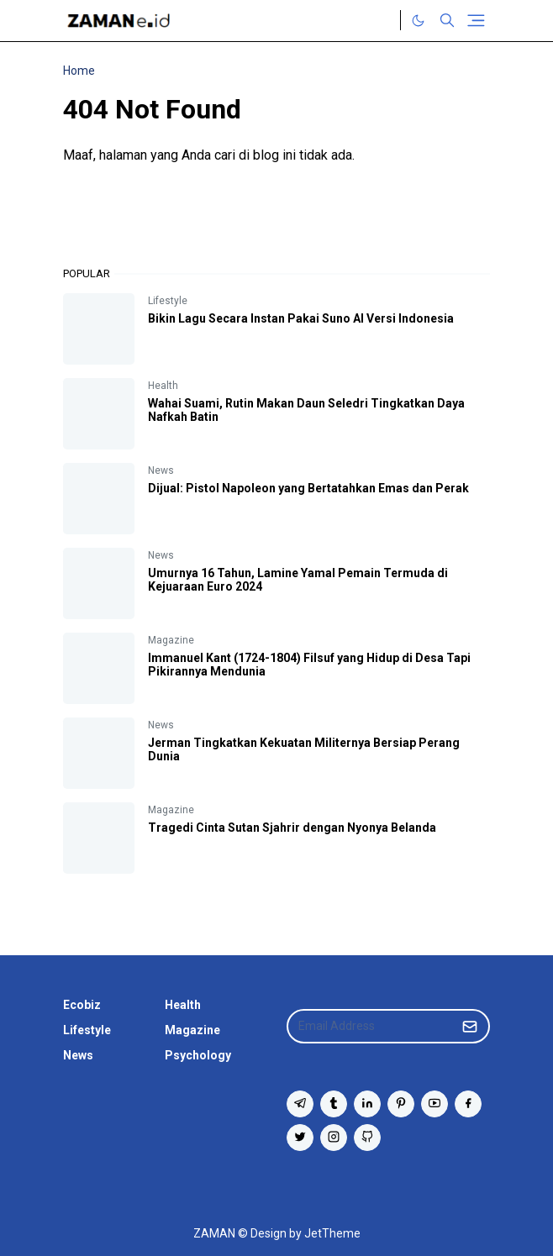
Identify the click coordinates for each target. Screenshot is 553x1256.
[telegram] (300, 1103)
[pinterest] (400, 1103)
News (161, 470)
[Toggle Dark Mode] (418, 20)
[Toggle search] (447, 20)
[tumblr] (333, 1103)
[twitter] (300, 1137)
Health (163, 386)
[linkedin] (367, 1103)
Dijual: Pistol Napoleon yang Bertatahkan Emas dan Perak (308, 488)
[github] (367, 1137)
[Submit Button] (469, 1026)
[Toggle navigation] (476, 20)
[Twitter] (383, 20)
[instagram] (333, 1137)
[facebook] (468, 1103)
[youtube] (434, 1103)
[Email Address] (370, 1026)
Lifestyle (167, 301)
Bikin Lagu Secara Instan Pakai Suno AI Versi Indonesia (301, 318)
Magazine (171, 640)
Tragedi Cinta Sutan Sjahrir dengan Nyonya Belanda (292, 827)
